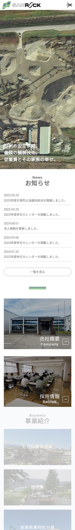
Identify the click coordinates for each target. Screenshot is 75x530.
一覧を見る (37, 272)
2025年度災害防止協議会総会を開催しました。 (35, 200)
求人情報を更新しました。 (21, 228)
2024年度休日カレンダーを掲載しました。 (32, 243)
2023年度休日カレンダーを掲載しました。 (32, 257)
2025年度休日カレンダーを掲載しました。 (32, 214)
